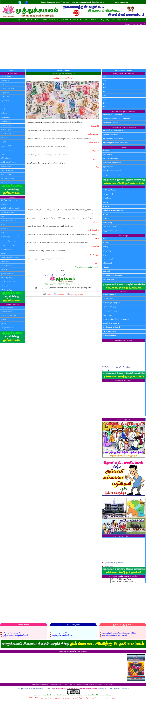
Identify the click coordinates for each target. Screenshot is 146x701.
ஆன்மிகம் (5, 80)
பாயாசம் (4, 269)
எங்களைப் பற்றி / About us (41, 19)
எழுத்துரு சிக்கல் (80, 685)
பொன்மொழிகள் (7, 88)
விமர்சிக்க (59, 294)
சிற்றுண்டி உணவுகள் (8, 245)
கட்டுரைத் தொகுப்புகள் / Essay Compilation (113, 19)
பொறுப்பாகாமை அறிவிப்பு (72, 699)
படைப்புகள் (68, 685)
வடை (3, 253)
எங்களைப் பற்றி (38, 685)
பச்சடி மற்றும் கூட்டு (8, 220)
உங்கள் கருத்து (92, 685)
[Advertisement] (73, 46)
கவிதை (4, 113)
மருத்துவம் (5, 141)
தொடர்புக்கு (103, 685)
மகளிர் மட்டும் (6, 133)
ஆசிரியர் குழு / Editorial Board (65, 19)
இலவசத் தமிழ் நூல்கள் (123, 380)
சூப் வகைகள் (6, 265)
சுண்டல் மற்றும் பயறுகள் (10, 257)
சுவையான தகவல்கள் (9, 150)
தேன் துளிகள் (6, 166)
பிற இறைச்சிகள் (7, 328)
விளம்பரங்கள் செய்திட (53, 685)
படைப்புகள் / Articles (86, 19)
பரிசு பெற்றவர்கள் (7, 178)
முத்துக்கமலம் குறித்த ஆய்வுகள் (123, 111)
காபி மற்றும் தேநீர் (7, 277)
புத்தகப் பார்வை (7, 146)
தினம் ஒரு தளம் (7, 174)
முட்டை (4, 323)
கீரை (3, 216)
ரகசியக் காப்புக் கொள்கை (93, 699)
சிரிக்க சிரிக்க (6, 125)
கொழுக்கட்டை (6, 249)
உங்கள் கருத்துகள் (110, 699)
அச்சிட (47, 294)
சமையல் (4, 137)
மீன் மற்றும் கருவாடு (8, 315)
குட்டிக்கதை (5, 117)
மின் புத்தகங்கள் (7, 158)
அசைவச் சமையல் (12, 304)
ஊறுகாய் (4, 232)
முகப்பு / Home (22, 19)
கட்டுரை (4, 109)
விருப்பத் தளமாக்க (75, 294)
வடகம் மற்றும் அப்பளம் (10, 241)
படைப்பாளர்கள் (7, 170)
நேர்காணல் (5, 101)
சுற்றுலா (4, 154)
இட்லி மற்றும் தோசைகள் (10, 208)
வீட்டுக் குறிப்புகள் (8, 290)
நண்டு (3, 319)
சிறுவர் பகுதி (6, 129)
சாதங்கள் (4, 204)
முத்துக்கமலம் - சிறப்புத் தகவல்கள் (123, 127)
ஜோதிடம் (4, 84)
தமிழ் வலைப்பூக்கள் (8, 162)
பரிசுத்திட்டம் (6, 182)
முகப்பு (111, 685)
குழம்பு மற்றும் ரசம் (8, 212)
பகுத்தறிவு (5, 92)
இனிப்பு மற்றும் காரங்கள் (10, 200)
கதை (3, 105)
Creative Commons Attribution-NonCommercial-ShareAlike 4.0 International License (83, 696)
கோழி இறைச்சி (7, 311)
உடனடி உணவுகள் (8, 282)
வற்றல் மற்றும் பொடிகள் (10, 237)
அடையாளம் (6, 96)
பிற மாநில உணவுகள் (9, 286)
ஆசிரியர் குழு (6, 76)
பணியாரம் (5, 261)
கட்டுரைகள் (123, 187)
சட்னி (3, 224)
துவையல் (4, 228)
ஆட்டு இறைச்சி (7, 307)
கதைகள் (124, 147)
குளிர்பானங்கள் (7, 273)
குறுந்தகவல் (5, 121)
